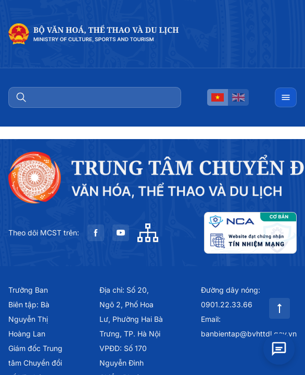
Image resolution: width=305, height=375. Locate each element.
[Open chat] (279, 347)
